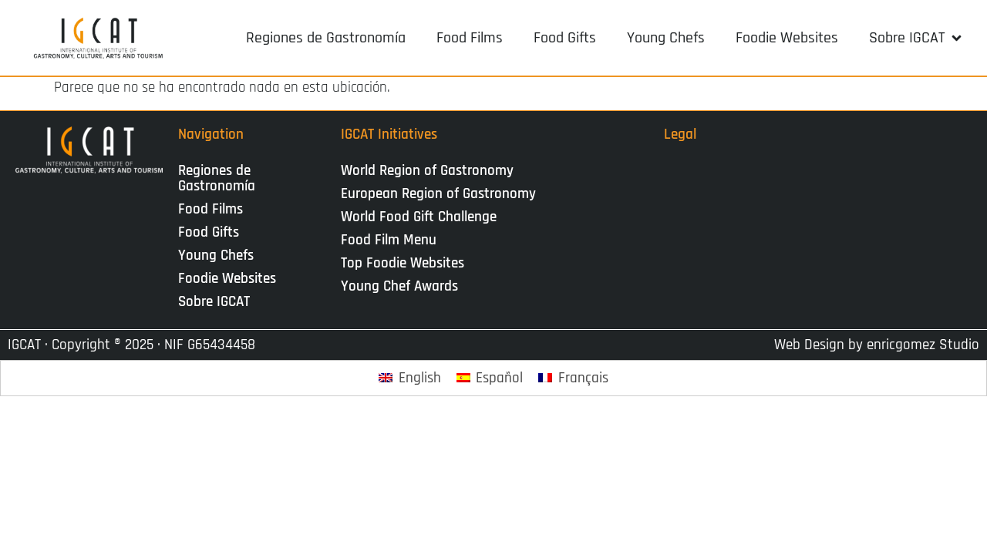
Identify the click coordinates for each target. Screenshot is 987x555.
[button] (916, 38)
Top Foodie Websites (402, 263)
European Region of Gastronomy (438, 194)
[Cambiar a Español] (490, 378)
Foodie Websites (227, 278)
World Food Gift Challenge (419, 217)
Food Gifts (208, 232)
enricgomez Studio (923, 345)
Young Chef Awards (399, 286)
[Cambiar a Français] (573, 378)
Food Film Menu (388, 240)
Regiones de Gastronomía (216, 178)
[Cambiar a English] (410, 378)
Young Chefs (216, 255)
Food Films (210, 209)
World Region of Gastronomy (427, 170)
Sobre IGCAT (218, 301)
